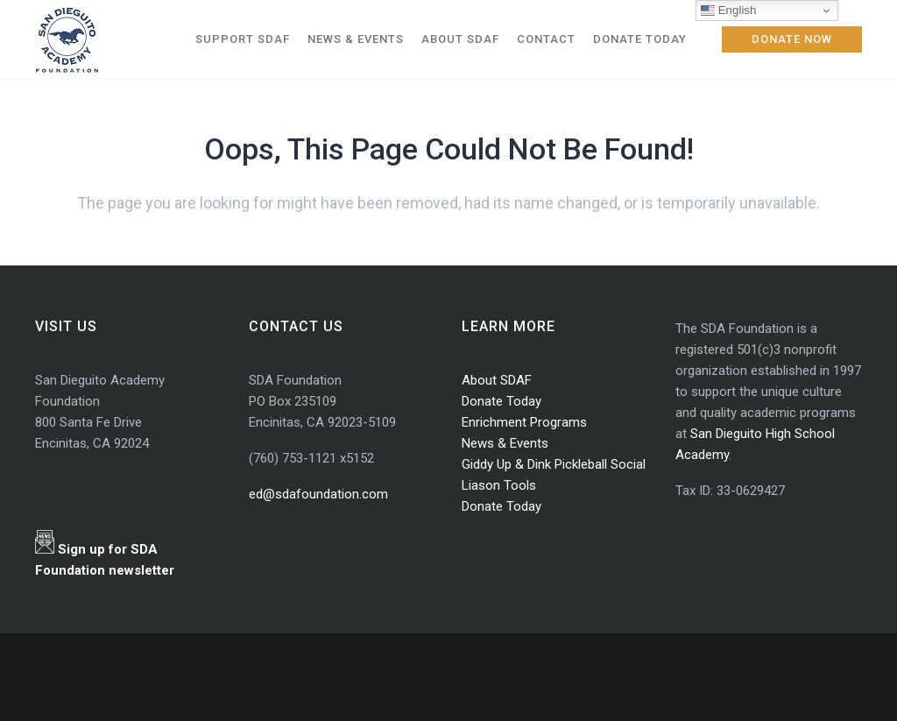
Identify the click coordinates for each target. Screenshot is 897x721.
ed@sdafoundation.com (318, 494)
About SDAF (497, 380)
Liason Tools (499, 485)
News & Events (505, 443)
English (728, 11)
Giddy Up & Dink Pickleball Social (554, 464)
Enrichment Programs (524, 422)
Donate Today (501, 401)
